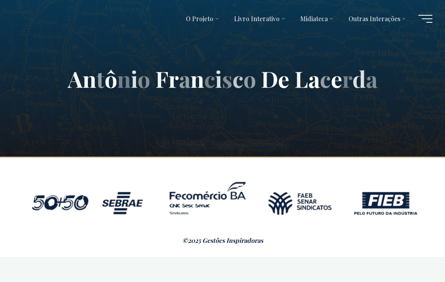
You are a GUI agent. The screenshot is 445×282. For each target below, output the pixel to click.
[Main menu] (425, 19)
